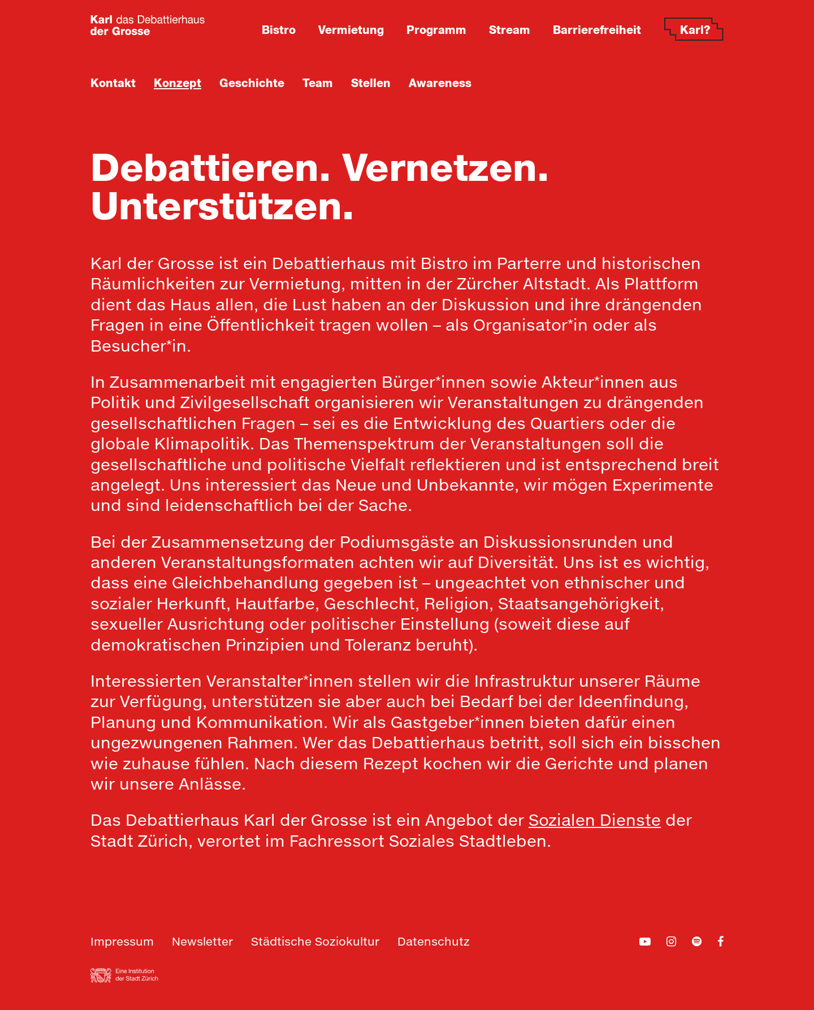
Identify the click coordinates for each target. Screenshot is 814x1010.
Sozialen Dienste (595, 821)
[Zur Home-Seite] (147, 25)
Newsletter (202, 942)
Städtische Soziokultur (315, 942)
